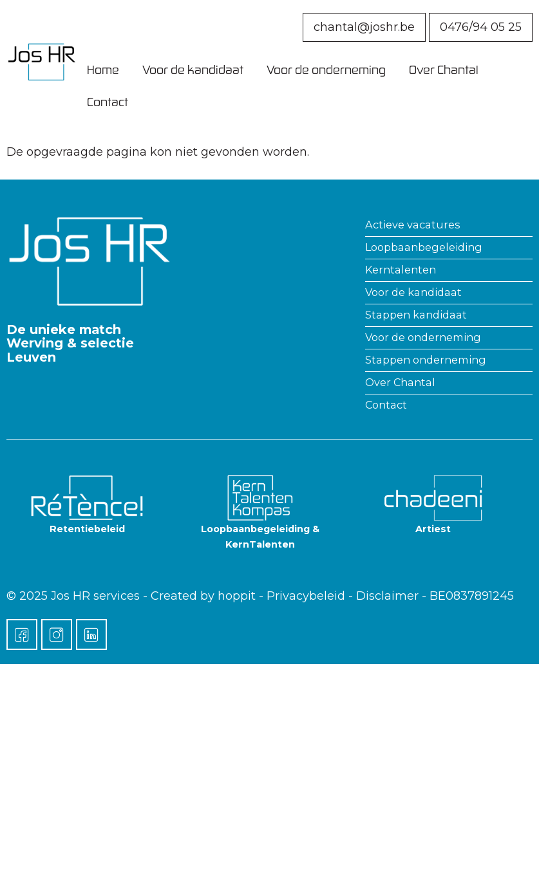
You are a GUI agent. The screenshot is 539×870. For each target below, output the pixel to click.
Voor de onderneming (326, 69)
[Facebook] (21, 634)
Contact (107, 102)
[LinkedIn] (91, 634)
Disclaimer (387, 596)
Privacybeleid (306, 596)
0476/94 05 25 (481, 27)
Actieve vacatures (412, 224)
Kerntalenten (400, 269)
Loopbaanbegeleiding (423, 247)
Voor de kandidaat (192, 69)
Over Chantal (443, 69)
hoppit (237, 596)
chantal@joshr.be (364, 27)
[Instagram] (56, 634)
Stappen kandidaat (416, 314)
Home (103, 69)
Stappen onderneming (425, 359)
